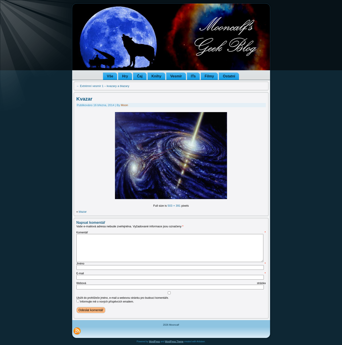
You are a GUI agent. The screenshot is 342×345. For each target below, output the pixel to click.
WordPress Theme (174, 341)
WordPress (154, 341)
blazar (82, 211)
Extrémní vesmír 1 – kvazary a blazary (102, 86)
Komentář (171, 232)
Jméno (171, 263)
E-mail (171, 273)
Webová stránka (171, 283)
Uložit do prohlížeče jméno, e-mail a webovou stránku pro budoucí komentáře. (122, 297)
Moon (124, 105)
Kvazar (84, 99)
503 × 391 (174, 205)
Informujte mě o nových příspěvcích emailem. (107, 301)
